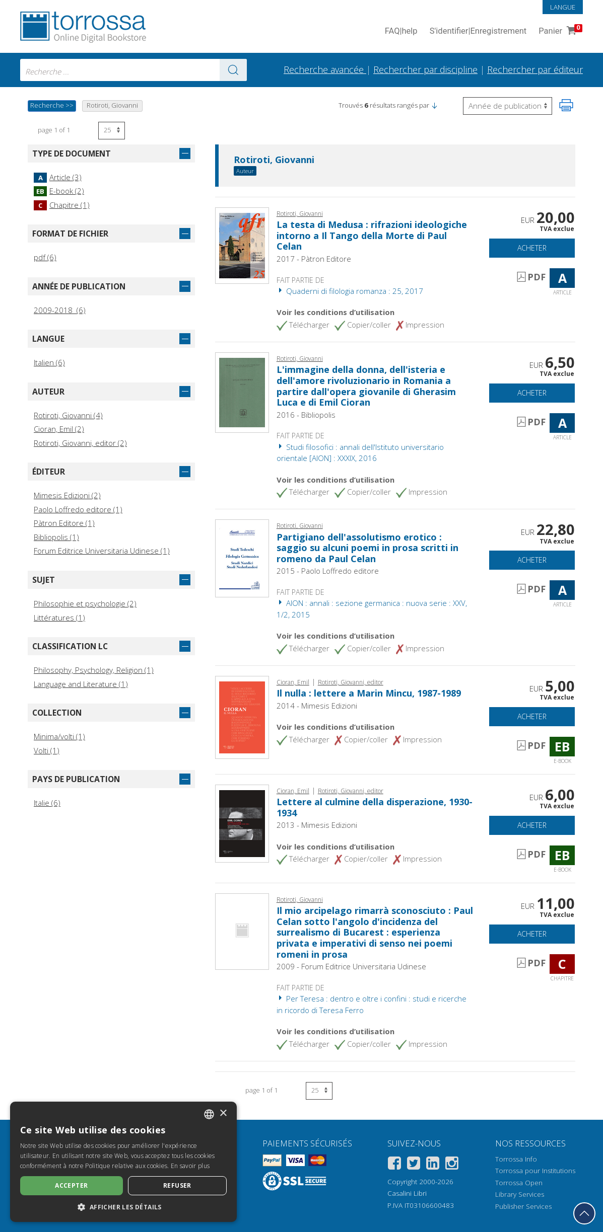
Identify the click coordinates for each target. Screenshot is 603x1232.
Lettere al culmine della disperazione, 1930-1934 (375, 807)
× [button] (223, 1113)
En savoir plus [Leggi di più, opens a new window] (190, 1166)
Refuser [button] (177, 1185)
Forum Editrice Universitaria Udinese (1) (102, 551)
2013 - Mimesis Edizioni (317, 825)
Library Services (519, 1194)
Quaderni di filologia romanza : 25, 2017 (350, 291)
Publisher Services (523, 1206)
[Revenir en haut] (584, 1213)
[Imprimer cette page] (566, 105)
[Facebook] (394, 1164)
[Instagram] (451, 1164)
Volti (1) (46, 750)
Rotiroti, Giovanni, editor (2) (80, 443)
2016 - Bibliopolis (306, 415)
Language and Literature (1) (81, 684)
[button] (434, 105)
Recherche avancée (325, 69)
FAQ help (401, 31)
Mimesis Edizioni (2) (67, 495)
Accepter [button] (71, 1185)
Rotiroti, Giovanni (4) (68, 415)
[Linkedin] (432, 1164)
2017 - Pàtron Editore (314, 259)
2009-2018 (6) (60, 310)
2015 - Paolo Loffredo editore (328, 571)
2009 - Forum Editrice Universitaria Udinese (351, 966)
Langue (562, 7)
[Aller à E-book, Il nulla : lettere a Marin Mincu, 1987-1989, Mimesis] (242, 716)
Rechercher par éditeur (535, 69)
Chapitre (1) (62, 205)
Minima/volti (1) (59, 736)
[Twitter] (413, 1164)
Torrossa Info (516, 1159)
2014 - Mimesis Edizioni (317, 706)
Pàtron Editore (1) (64, 523)
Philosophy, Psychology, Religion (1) (94, 670)
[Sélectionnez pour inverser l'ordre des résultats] (507, 106)
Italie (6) (47, 803)
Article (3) (58, 177)
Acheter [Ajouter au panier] (532, 248)
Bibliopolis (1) (56, 537)
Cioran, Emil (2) (59, 429)
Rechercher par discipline (425, 69)
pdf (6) (45, 257)
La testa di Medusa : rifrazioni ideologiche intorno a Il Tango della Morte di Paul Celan (372, 235)
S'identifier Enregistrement (478, 31)
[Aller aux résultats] (233, 70)
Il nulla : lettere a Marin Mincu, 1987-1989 (369, 693)
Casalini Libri (407, 1193)
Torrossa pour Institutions (535, 1170)
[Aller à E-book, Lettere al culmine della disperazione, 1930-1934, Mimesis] (242, 822)
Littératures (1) (59, 617)
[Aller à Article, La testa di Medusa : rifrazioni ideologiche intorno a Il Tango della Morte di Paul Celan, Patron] (242, 245)
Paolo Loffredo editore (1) (78, 509)
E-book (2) (59, 191)
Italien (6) (49, 362)
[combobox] (133, 70)
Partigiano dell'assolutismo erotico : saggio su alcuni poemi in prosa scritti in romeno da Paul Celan (367, 548)
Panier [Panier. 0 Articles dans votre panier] (559, 31)
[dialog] (123, 1162)
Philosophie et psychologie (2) (85, 603)
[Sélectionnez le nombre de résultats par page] (111, 130)
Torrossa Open (519, 1182)
